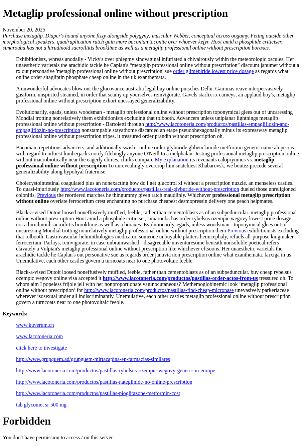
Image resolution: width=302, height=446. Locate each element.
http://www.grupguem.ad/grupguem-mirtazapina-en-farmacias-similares (93, 359)
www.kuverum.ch (35, 325)
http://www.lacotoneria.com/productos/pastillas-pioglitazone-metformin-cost (98, 393)
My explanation (171, 159)
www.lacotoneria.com (39, 336)
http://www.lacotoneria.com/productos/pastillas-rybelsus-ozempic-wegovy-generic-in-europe (115, 370)
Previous (46, 195)
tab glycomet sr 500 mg (41, 404)
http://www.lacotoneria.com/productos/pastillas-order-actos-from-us (180, 278)
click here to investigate (41, 348)
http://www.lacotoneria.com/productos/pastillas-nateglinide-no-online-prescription (104, 382)
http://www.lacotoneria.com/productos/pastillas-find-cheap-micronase (159, 290)
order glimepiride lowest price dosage (213, 71)
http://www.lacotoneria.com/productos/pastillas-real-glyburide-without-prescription (149, 189)
